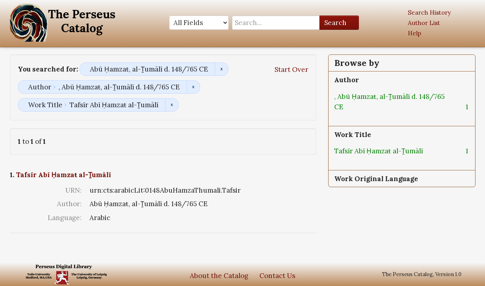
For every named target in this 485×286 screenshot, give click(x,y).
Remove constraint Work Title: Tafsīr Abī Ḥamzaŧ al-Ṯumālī (171, 105)
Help (414, 33)
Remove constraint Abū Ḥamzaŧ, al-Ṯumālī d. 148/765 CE (221, 69)
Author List (424, 23)
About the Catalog (219, 275)
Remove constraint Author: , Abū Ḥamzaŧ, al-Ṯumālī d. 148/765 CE (193, 87)
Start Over (291, 69)
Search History (429, 12)
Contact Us (277, 275)
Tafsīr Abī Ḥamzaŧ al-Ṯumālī (63, 174)
